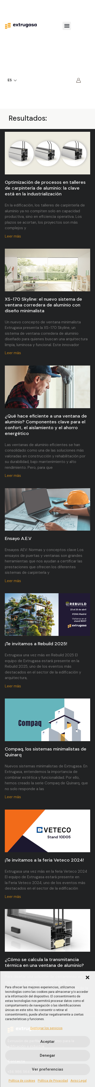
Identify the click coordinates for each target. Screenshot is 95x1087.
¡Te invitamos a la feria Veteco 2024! (44, 860)
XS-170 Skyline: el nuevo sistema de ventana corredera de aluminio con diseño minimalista (43, 305)
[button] (87, 977)
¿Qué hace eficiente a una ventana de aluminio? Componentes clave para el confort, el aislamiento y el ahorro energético (46, 424)
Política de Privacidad (53, 1080)
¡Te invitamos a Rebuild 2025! (36, 644)
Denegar (47, 1055)
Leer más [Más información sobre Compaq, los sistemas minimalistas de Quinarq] (13, 796)
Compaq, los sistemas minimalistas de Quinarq (45, 752)
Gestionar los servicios (46, 1028)
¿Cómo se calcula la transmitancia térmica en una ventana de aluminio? (44, 962)
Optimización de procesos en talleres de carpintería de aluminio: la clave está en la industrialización (45, 188)
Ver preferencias (47, 1069)
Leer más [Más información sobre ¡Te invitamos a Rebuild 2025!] (13, 686)
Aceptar (47, 1041)
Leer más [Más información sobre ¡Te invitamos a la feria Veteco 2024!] (13, 896)
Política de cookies (22, 1080)
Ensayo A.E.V (18, 538)
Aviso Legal (78, 1080)
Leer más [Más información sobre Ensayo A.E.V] (13, 580)
